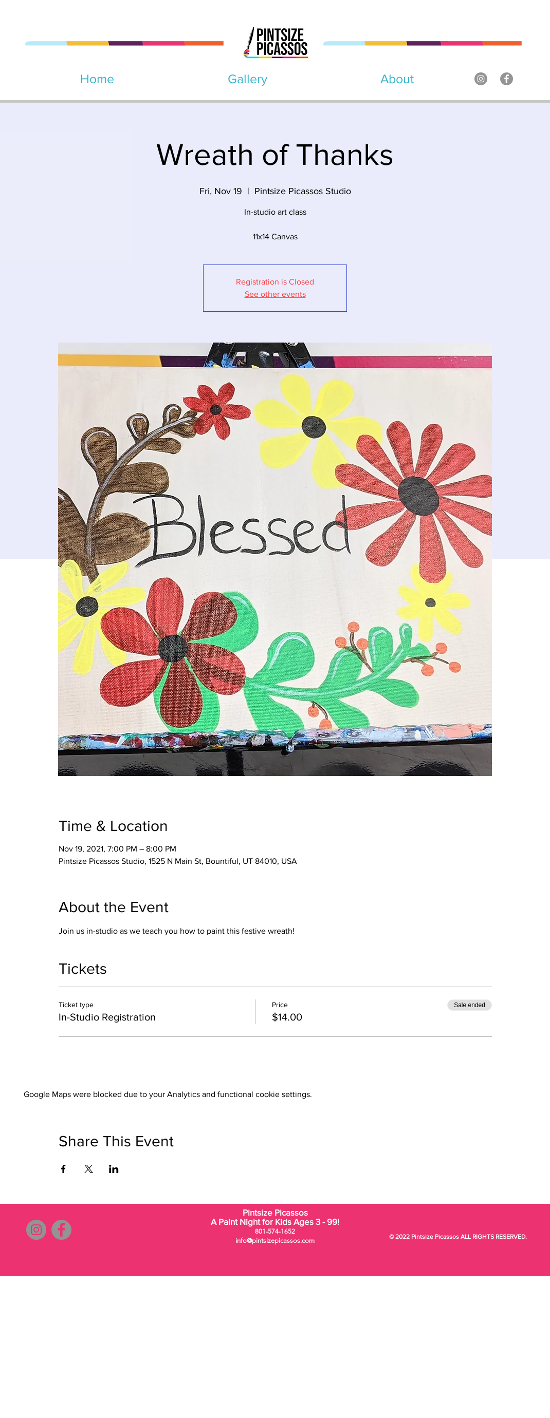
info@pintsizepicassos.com (275, 1240)
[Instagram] (480, 78)
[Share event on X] (89, 1169)
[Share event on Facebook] (63, 1169)
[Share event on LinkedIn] (114, 1169)
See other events (275, 294)
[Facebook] (506, 78)
